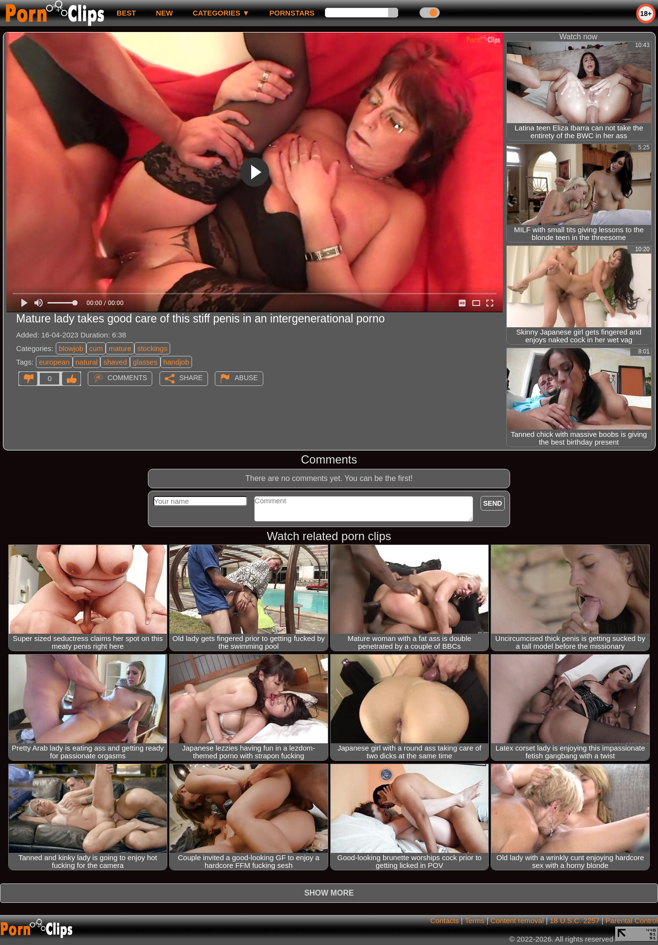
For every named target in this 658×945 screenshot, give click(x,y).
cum (96, 348)
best (126, 13)
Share (191, 378)
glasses (145, 362)
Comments (127, 378)
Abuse (246, 378)
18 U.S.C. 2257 (575, 920)
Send (492, 503)
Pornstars (292, 13)
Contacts (444, 920)
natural (87, 362)
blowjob (71, 348)
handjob (176, 362)
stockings (152, 348)
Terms (474, 920)
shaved (115, 362)
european (54, 362)
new (164, 13)
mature (120, 348)
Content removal (517, 920)
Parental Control (632, 920)
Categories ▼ (221, 13)
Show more (328, 893)
